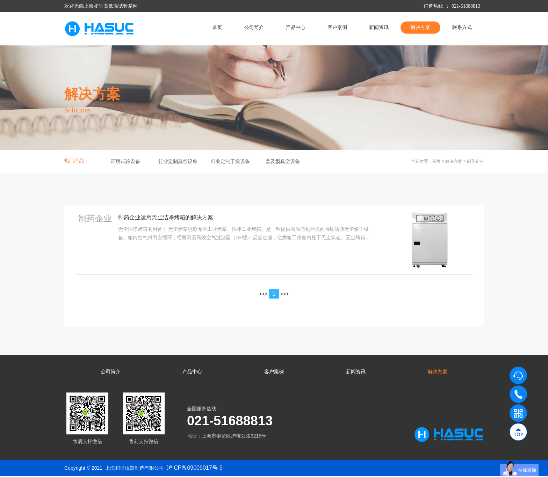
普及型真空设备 (283, 161)
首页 (217, 27)
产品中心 (295, 27)
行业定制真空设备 (177, 161)
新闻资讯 (379, 27)
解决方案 (420, 27)
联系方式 (462, 27)
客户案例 (337, 27)
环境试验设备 (125, 161)
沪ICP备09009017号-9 (195, 468)
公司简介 (254, 27)
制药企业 (475, 161)
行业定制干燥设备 (230, 161)
